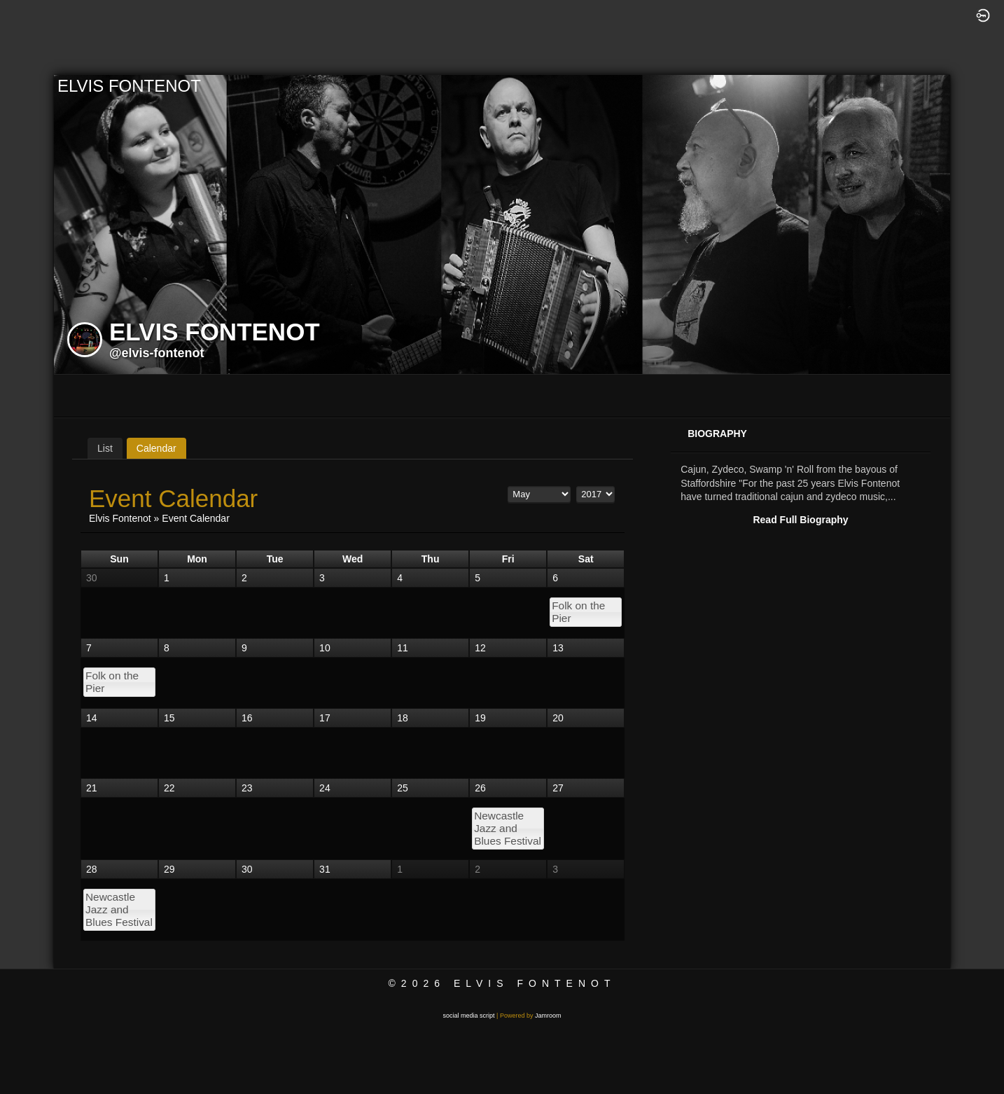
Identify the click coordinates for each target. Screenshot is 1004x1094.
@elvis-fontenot (156, 353)
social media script (469, 1015)
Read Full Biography (800, 519)
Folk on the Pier (578, 612)
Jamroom (548, 1015)
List (105, 448)
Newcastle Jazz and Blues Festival (507, 828)
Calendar (156, 448)
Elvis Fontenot (120, 518)
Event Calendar (196, 518)
